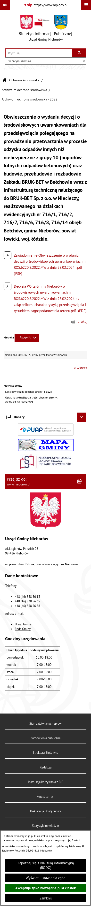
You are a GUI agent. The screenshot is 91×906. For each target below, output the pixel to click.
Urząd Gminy (23, 624)
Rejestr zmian (45, 796)
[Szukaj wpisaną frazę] (79, 53)
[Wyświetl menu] (86, 5)
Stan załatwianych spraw (45, 723)
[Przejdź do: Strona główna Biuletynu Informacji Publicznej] (4, 80)
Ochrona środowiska (24, 80)
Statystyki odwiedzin (45, 826)
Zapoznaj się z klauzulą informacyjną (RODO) (45, 865)
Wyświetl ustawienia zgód (46, 877)
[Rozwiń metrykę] (27, 338)
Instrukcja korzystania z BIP (45, 782)
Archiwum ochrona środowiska (24, 90)
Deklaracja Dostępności (45, 811)
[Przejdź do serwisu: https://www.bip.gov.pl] (45, 5)
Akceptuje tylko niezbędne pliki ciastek (45, 888)
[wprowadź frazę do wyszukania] (39, 53)
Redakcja (45, 767)
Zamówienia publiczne (46, 738)
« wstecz (80, 368)
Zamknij (46, 898)
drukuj (82, 321)
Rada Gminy (23, 629)
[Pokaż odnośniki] (5, 5)
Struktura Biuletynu (45, 752)
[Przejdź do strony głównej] (45, 29)
